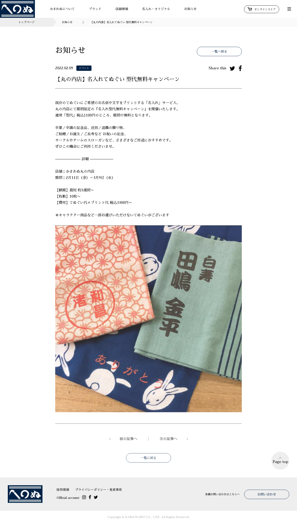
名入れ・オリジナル (156, 8)
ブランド (95, 8)
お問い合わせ (266, 494)
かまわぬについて (62, 8)
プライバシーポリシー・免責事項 (98, 489)
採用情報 (63, 489)
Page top (280, 460)
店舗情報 (122, 8)
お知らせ (190, 8)
